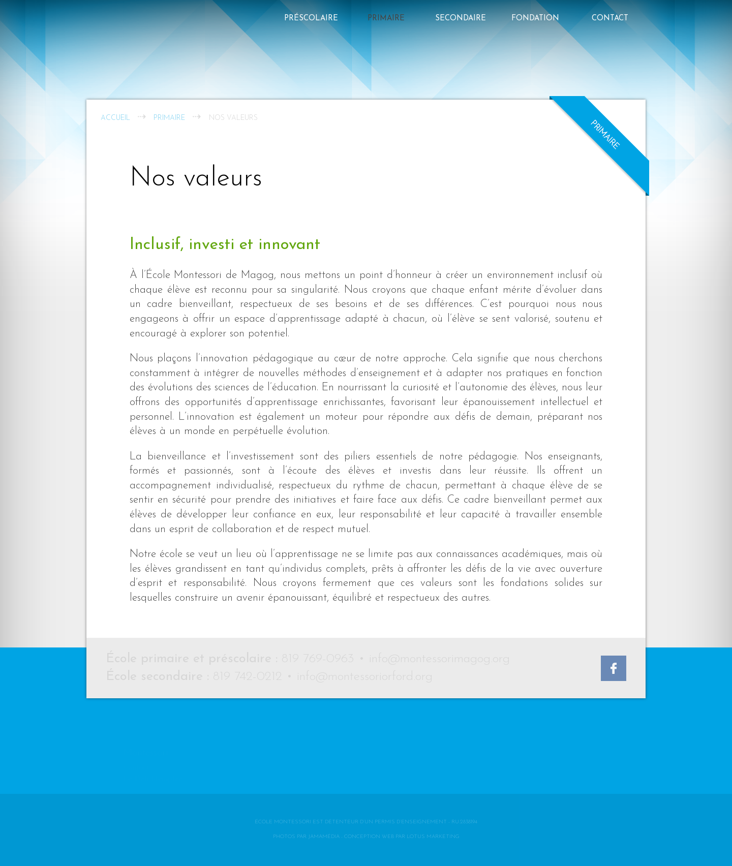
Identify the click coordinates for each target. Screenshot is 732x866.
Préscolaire (311, 18)
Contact (610, 18)
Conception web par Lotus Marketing (402, 837)
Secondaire (460, 18)
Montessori (146, 738)
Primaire (386, 18)
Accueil (115, 118)
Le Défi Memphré (153, 763)
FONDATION (535, 18)
